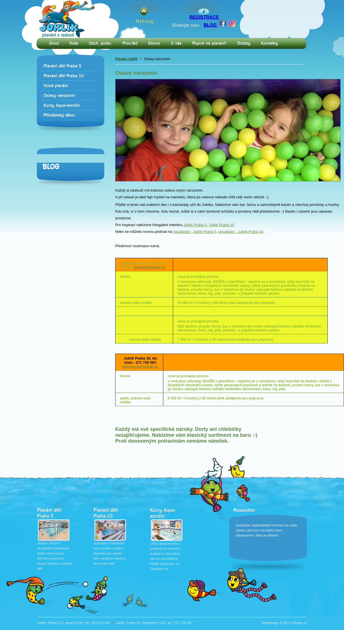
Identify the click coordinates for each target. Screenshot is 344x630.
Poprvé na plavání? (209, 43)
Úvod (53, 43)
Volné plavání (56, 85)
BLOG (211, 25)
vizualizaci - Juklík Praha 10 (240, 231)
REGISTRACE (204, 17)
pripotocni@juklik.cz (140, 367)
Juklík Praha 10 (221, 225)
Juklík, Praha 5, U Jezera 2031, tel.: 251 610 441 (73, 623)
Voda (73, 43)
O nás (176, 43)
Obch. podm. (100, 43)
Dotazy (243, 43)
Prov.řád (130, 43)
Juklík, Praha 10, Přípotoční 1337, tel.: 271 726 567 (154, 623)
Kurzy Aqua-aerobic (62, 105)
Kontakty (269, 43)
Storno (154, 43)
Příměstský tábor (59, 115)
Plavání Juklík (126, 59)
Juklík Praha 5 (195, 225)
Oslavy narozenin (59, 95)
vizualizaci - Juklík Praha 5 (194, 231)
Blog (50, 167)
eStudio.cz (299, 623)
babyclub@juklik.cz (149, 267)
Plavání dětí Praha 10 (64, 76)
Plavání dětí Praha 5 (62, 66)
